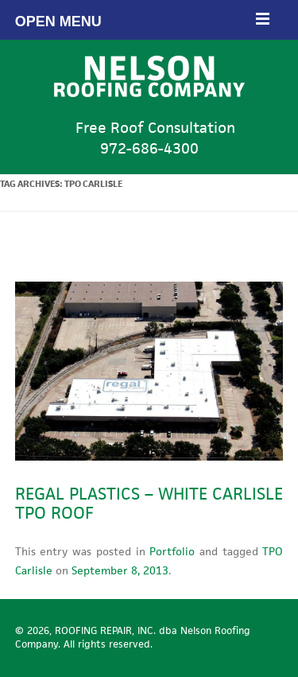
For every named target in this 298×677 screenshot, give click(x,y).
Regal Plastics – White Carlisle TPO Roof (149, 503)
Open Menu (142, 19)
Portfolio (172, 551)
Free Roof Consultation (149, 138)
